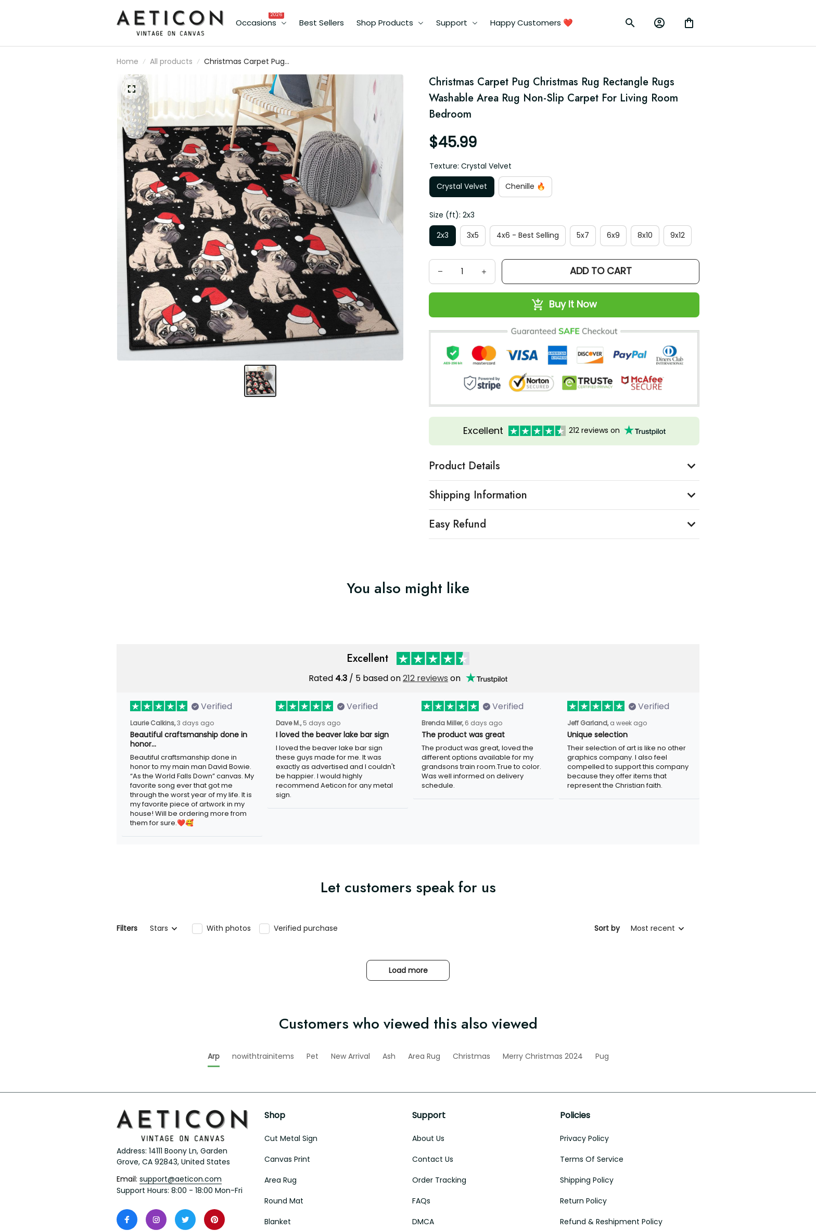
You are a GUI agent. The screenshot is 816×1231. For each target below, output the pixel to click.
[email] (180, 1121)
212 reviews (425, 678)
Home (127, 61)
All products (171, 61)
